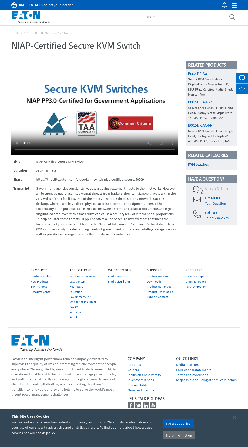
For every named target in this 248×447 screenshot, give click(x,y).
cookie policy (45, 433)
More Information (179, 435)
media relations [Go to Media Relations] (187, 364)
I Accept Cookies (178, 423)
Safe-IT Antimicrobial (83, 302)
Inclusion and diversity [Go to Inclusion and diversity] (144, 375)
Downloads (154, 281)
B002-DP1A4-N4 (200, 102)
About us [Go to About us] (134, 364)
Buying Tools (39, 286)
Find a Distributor (119, 281)
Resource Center (41, 291)
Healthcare (76, 286)
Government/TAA (80, 297)
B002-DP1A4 (197, 74)
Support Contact (157, 297)
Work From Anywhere (83, 276)
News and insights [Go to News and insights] (141, 390)
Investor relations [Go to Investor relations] (141, 380)
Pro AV (74, 307)
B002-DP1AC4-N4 (201, 125)
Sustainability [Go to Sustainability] (138, 385)
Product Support (157, 276)
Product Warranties (159, 286)
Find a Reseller (117, 276)
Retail (73, 317)
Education (76, 291)
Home (15, 33)
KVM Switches (198, 164)
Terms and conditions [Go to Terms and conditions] (192, 375)
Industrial (76, 312)
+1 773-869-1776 (217, 218)
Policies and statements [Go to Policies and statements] (193, 370)
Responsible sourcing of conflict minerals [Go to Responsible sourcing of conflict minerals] (206, 380)
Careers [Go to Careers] (133, 370)
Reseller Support (196, 276)
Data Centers (77, 281)
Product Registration (160, 291)
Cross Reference (196, 281)
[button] (234, 5)
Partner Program (196, 286)
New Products (39, 281)
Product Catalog (41, 276)
